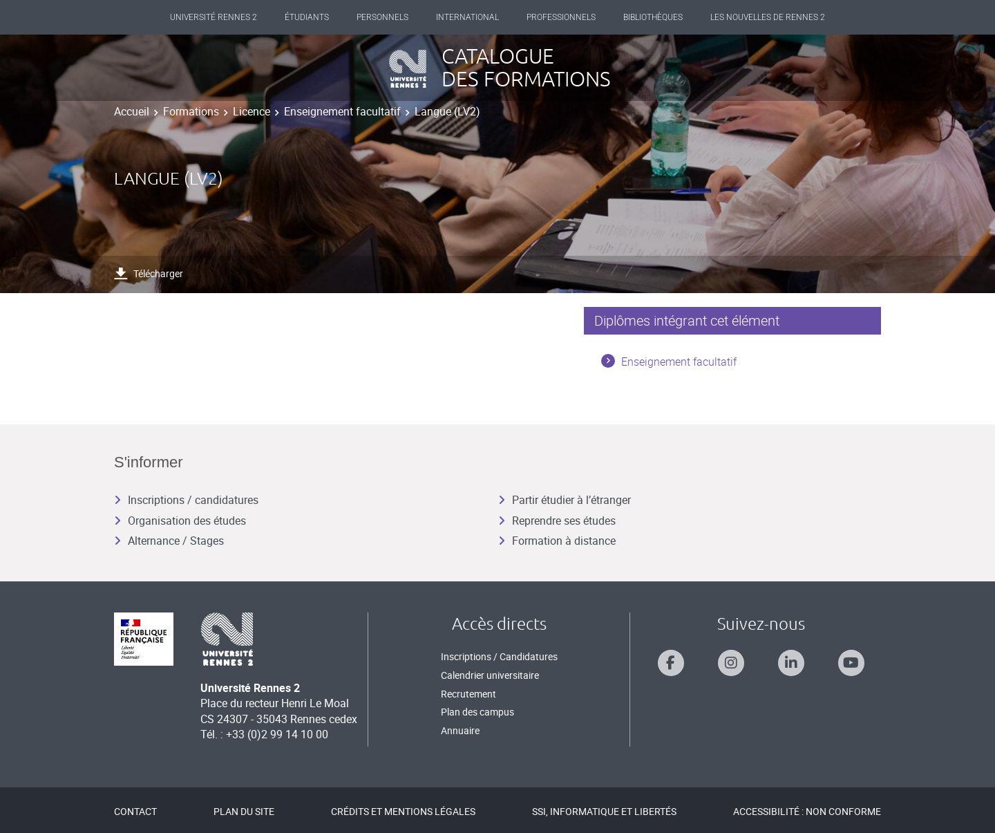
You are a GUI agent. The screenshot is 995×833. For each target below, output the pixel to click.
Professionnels (561, 17)
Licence (251, 111)
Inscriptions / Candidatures (499, 656)
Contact (135, 811)
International (467, 17)
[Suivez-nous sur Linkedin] (791, 663)
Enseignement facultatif (342, 111)
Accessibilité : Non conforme (807, 811)
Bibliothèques (653, 17)
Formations (191, 111)
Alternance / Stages (169, 540)
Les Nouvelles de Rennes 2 (767, 17)
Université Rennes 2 (213, 17)
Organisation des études (180, 520)
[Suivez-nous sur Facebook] (671, 663)
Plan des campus (477, 711)
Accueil (131, 111)
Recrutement (468, 693)
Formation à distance (557, 540)
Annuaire (460, 730)
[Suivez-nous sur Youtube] (851, 663)
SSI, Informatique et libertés (604, 811)
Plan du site (244, 811)
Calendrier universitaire (490, 675)
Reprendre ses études (557, 520)
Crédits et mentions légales (403, 811)
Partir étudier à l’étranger (564, 499)
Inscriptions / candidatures (186, 499)
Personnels (382, 17)
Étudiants (307, 17)
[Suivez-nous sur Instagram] (731, 663)
